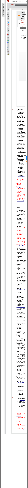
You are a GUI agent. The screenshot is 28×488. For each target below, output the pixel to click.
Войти (24, 35)
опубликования (20, 382)
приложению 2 (21, 307)
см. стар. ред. (20, 201)
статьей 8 (21, 206)
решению (22, 400)
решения (19, 187)
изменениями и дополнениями (21, 177)
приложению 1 (21, 289)
